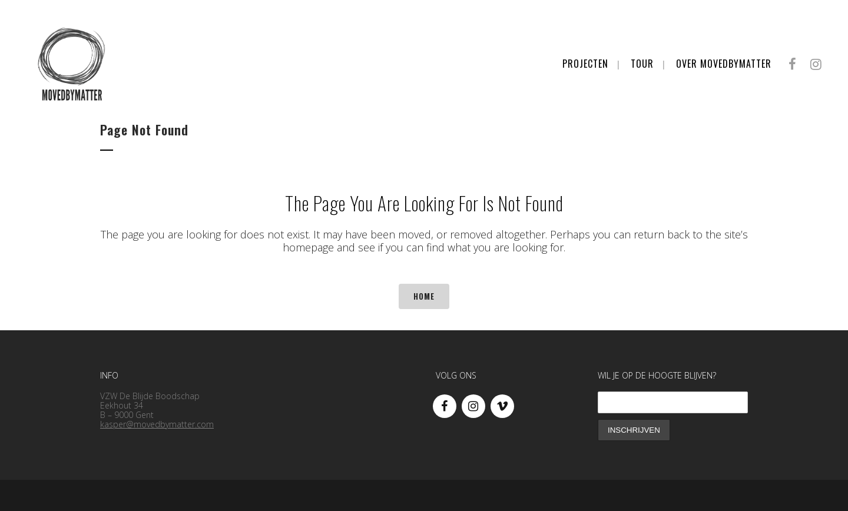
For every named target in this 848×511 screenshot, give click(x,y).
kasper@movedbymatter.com (157, 424)
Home (424, 296)
